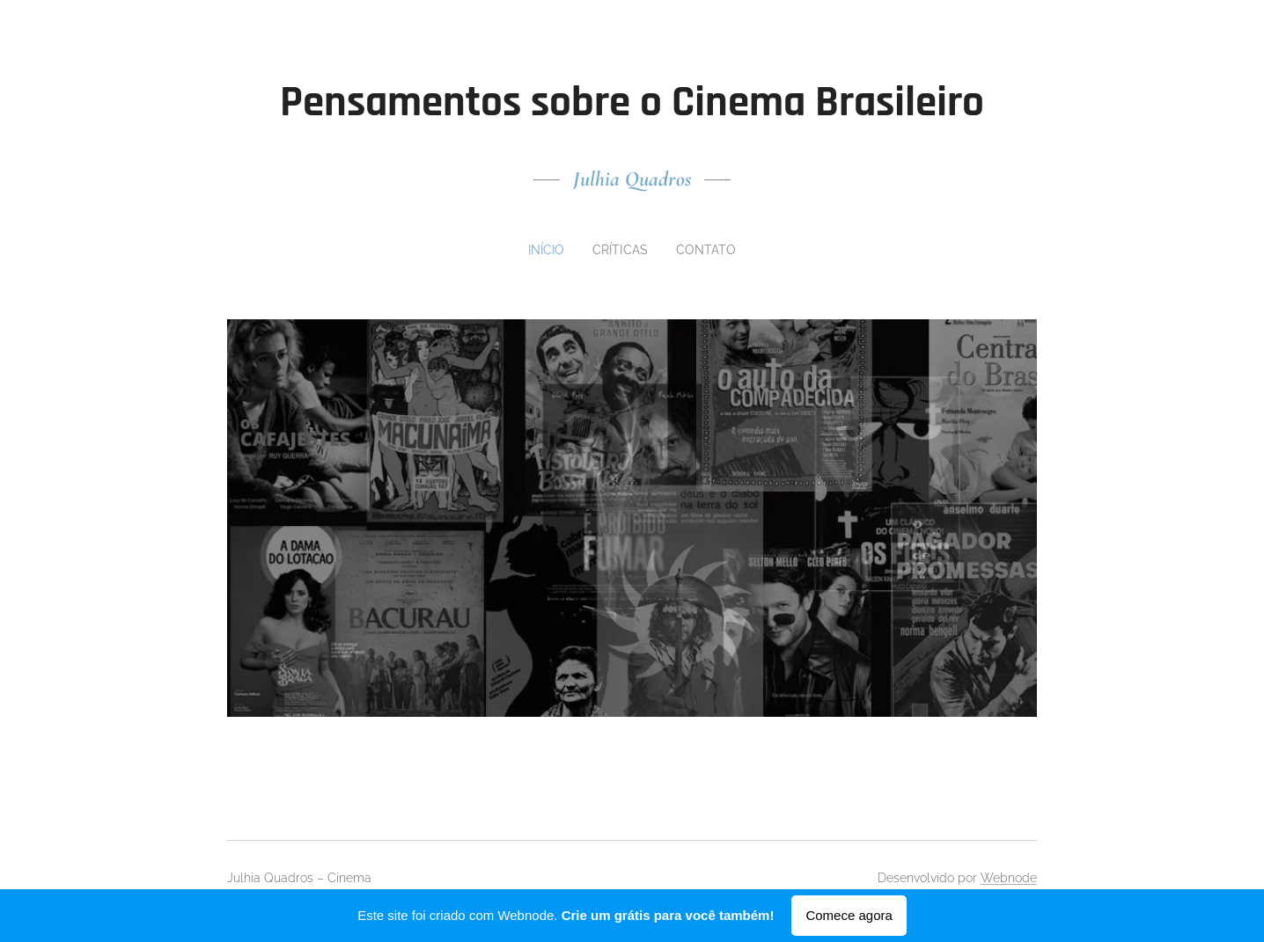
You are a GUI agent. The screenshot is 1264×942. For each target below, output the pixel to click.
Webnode (1009, 878)
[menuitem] (549, 250)
